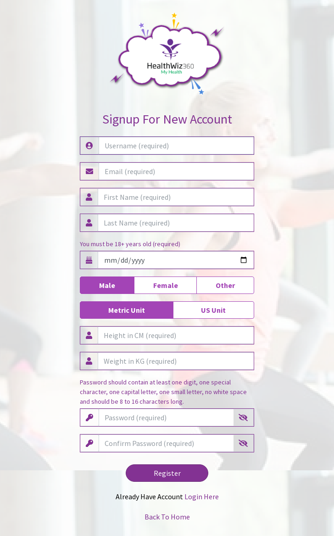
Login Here (201, 496)
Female (165, 285)
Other (225, 285)
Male (107, 285)
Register (167, 473)
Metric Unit (126, 310)
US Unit (213, 310)
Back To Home (167, 516)
